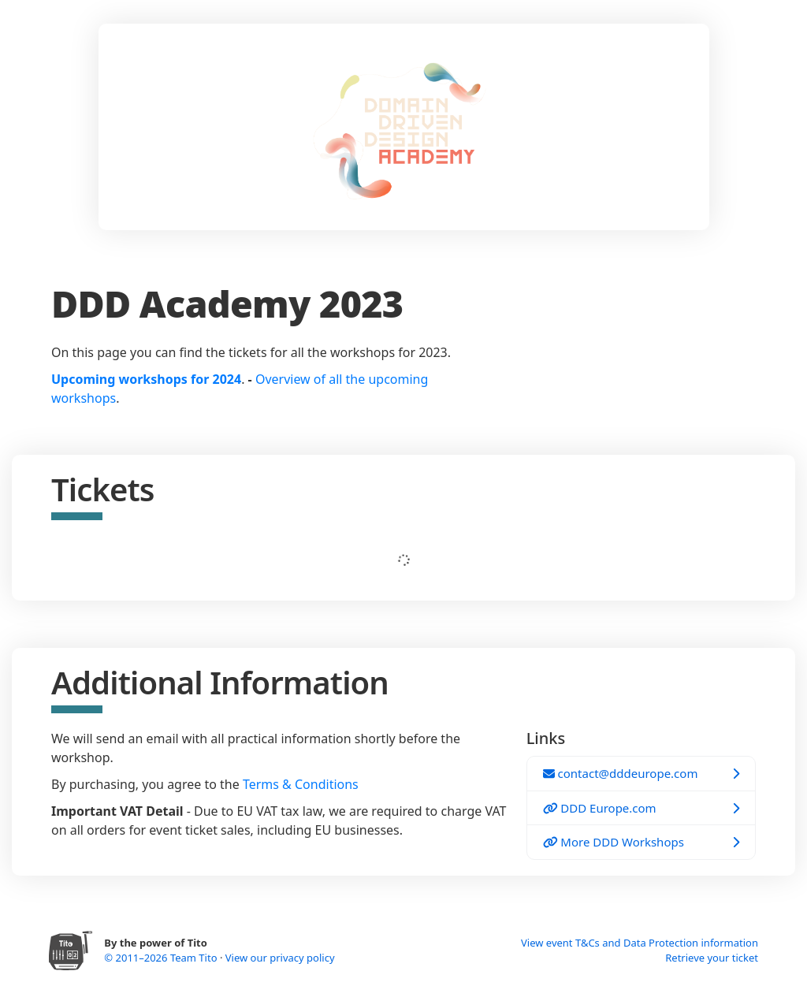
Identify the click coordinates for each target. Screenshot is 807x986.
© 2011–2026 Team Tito (162, 958)
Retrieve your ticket (711, 958)
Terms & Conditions (301, 784)
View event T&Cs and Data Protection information (639, 943)
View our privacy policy (280, 958)
